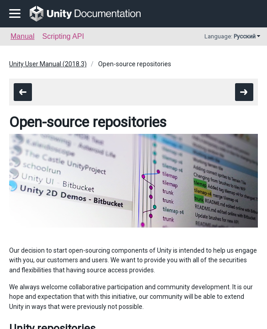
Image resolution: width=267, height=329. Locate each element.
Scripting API (63, 36)
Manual (22, 36)
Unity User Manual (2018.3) (48, 64)
